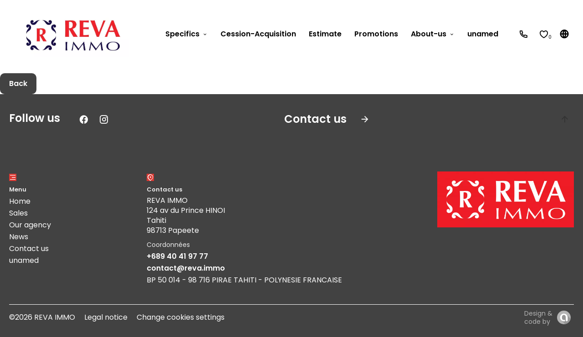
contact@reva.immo (186, 268)
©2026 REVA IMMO (42, 317)
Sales (18, 213)
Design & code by (538, 317)
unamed (24, 260)
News (18, 236)
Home (20, 201)
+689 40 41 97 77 (177, 256)
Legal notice (106, 317)
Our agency (30, 225)
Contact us (29, 248)
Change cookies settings (181, 317)
